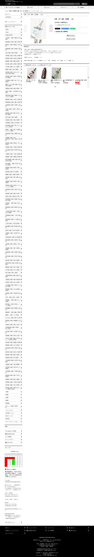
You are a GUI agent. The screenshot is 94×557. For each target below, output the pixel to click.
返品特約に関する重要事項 (61, 31)
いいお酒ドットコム (10, 4)
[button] (25, 28)
